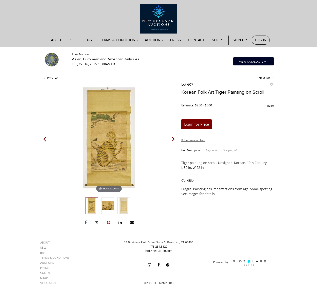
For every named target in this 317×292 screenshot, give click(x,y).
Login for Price (196, 124)
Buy (89, 40)
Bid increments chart (193, 140)
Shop (217, 40)
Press (175, 40)
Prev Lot (51, 78)
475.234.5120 (158, 246)
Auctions (154, 40)
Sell (74, 40)
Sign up (240, 40)
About (57, 40)
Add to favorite (271, 85)
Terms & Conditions (119, 40)
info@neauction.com (158, 251)
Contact (196, 40)
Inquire (269, 105)
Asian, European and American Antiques (105, 59)
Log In (260, 40)
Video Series (49, 283)
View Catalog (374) (253, 61)
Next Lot (266, 78)
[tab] (190, 152)
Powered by (239, 263)
